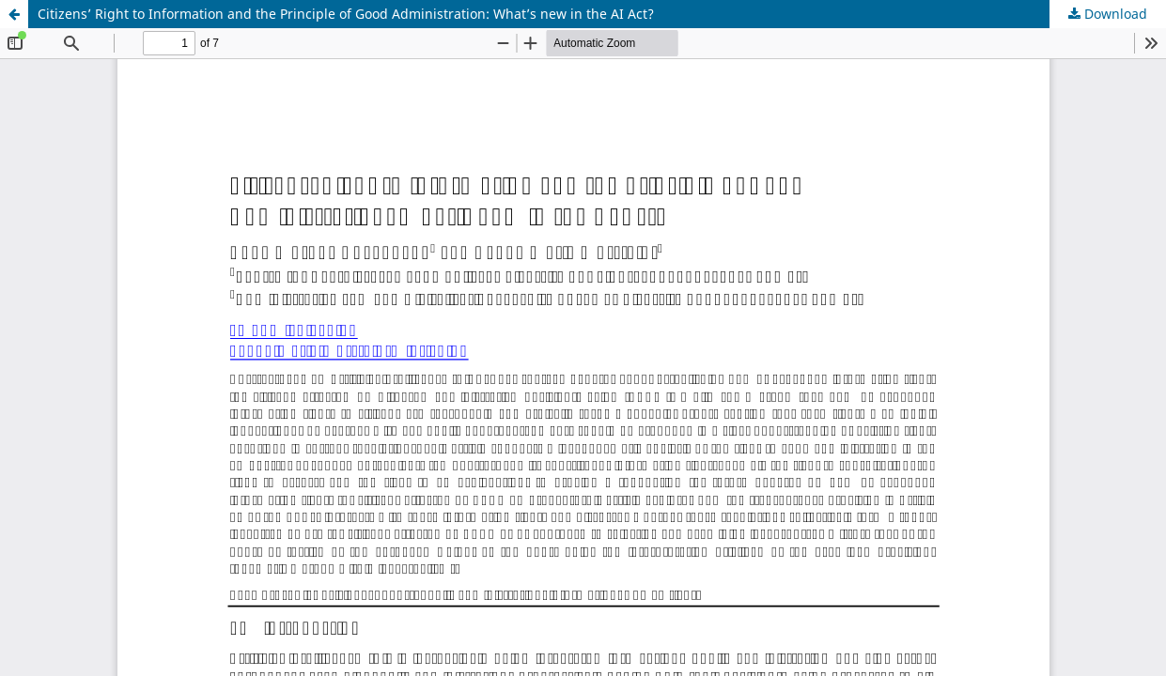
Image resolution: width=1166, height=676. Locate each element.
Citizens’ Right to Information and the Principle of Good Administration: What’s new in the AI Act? (346, 14)
